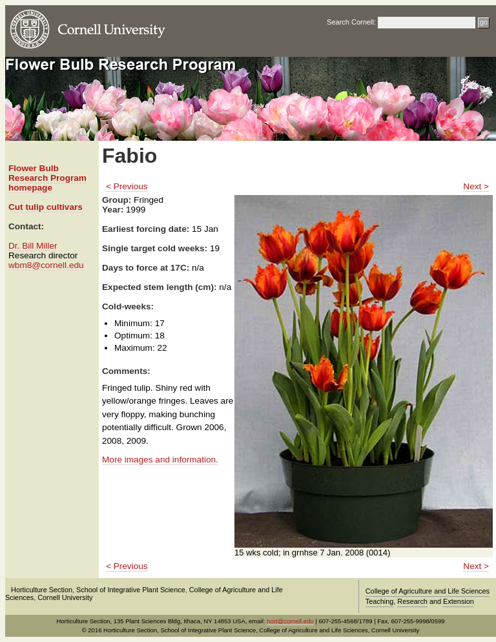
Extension (458, 601)
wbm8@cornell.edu (46, 265)
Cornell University (64, 597)
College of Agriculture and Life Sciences (428, 591)
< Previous (127, 186)
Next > (476, 186)
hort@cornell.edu (290, 621)
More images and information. (160, 459)
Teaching (380, 601)
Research (412, 601)
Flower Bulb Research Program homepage (47, 177)
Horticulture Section (41, 590)
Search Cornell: (351, 22)
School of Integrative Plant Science (130, 590)
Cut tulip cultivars (45, 207)
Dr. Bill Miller (32, 246)
